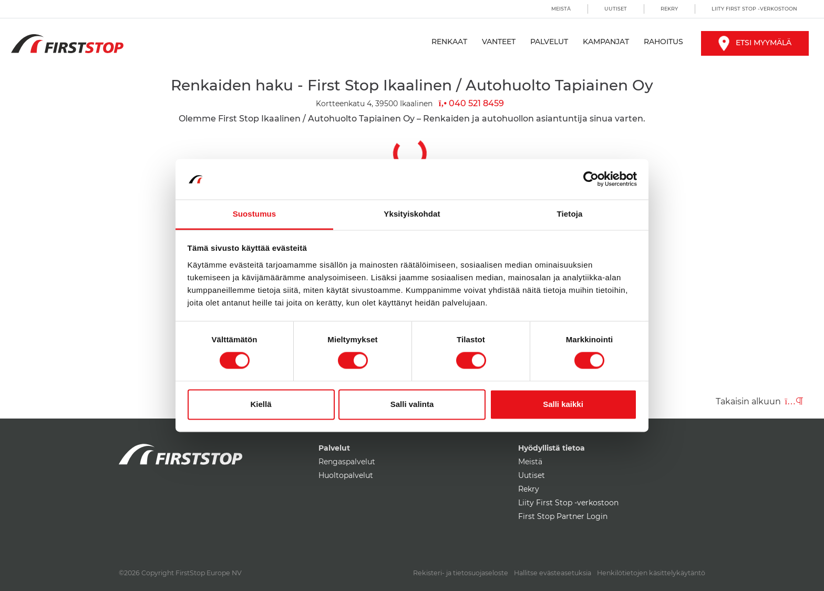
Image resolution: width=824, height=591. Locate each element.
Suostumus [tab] (254, 213)
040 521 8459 (471, 103)
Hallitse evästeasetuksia (552, 573)
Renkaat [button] (449, 41)
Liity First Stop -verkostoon (754, 9)
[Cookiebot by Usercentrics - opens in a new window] (591, 179)
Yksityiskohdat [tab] (412, 213)
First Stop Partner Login (562, 516)
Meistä (561, 9)
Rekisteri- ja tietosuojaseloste (460, 573)
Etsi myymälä (754, 42)
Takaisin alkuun (759, 401)
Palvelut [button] (549, 41)
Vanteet (499, 41)
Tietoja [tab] (570, 213)
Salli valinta (412, 404)
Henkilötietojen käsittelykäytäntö (651, 573)
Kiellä (260, 404)
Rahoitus (663, 41)
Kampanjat (606, 41)
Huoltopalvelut (345, 475)
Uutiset (615, 9)
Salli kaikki (563, 404)
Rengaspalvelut (346, 461)
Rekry (669, 9)
